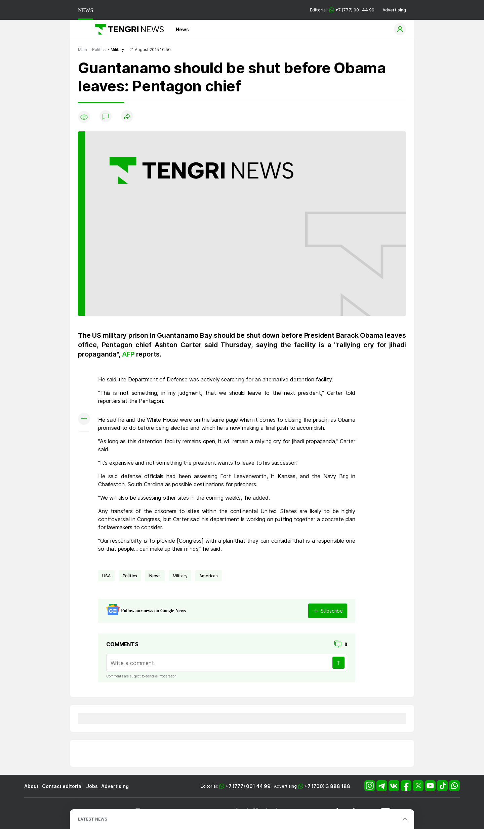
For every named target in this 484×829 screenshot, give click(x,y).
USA (106, 575)
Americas (208, 575)
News (182, 29)
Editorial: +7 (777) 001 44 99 (342, 9)
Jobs (92, 786)
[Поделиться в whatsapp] (84, 379)
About (31, 786)
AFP (129, 354)
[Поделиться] (127, 116)
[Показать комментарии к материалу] (84, 441)
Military (180, 575)
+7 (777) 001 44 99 (248, 786)
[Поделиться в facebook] (84, 406)
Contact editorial (62, 786)
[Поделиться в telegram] (84, 393)
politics (130, 575)
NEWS (85, 10)
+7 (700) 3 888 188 (327, 786)
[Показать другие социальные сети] (84, 419)
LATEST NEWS (92, 819)
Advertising (394, 9)
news (154, 575)
